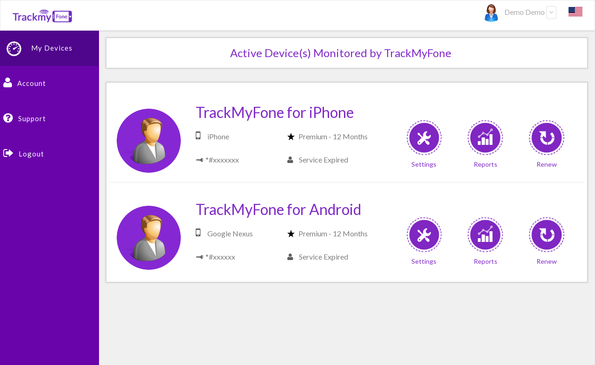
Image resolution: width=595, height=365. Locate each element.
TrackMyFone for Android (278, 209)
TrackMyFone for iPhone (275, 112)
